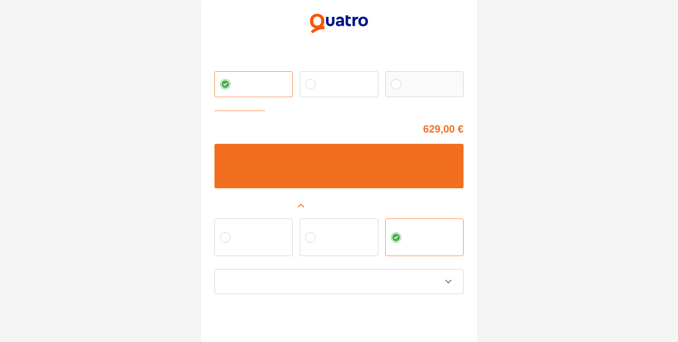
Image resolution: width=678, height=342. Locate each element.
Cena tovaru (229, 127)
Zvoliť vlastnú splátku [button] (241, 108)
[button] (339, 205)
